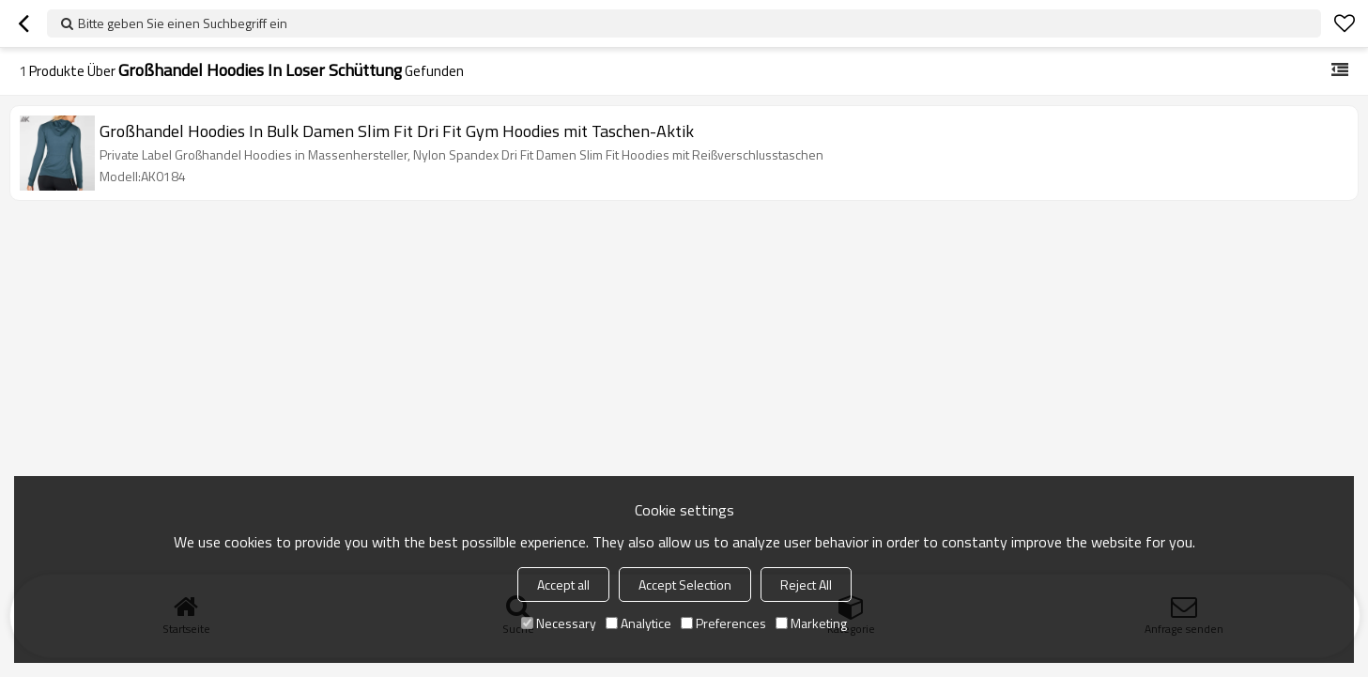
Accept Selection (684, 584)
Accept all (563, 584)
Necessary (558, 623)
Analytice (638, 623)
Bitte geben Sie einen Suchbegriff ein (182, 23)
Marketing (811, 623)
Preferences (723, 623)
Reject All (806, 584)
